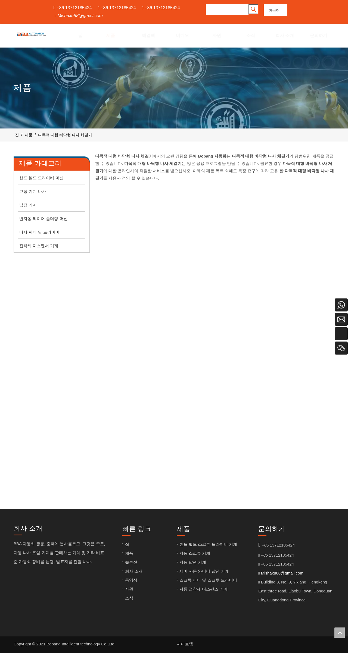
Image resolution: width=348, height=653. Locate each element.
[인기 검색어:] (253, 9)
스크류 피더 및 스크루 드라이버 (208, 580)
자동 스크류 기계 (194, 553)
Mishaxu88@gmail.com (80, 15)
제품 (129, 553)
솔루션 (131, 562)
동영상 (131, 580)
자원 (129, 589)
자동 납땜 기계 (192, 562)
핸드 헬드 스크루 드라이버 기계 (208, 544)
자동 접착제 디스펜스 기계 (203, 589)
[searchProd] (227, 9)
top (339, 632)
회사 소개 (133, 571)
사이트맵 (185, 644)
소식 (129, 598)
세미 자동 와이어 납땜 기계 (204, 571)
